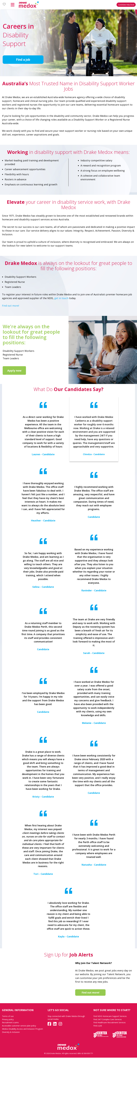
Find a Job (97, 1063)
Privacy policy (8, 1056)
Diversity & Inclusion (11, 1069)
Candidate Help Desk (126, 5)
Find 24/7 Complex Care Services (107, 1056)
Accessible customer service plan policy (19, 1063)
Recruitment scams (10, 1060)
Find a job (23, 60)
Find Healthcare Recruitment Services (109, 1060)
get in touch (61, 298)
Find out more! (10, 305)
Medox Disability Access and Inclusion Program (22, 1066)
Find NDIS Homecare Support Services (110, 1053)
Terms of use (8, 1053)
